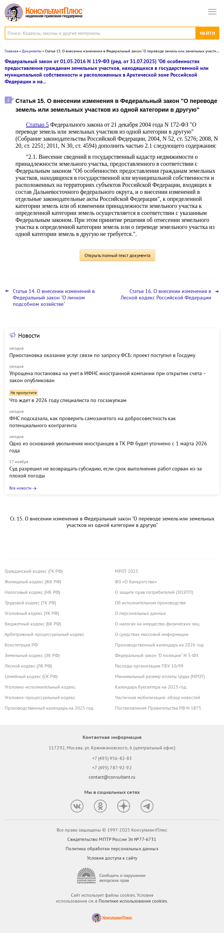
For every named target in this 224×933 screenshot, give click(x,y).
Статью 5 (37, 124)
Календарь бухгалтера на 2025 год (150, 687)
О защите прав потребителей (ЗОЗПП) (154, 592)
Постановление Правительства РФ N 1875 (158, 708)
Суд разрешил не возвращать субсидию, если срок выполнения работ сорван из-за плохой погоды (105, 472)
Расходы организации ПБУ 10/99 (149, 666)
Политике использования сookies (133, 901)
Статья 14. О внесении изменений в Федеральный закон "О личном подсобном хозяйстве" (54, 297)
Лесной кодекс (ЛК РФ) (28, 666)
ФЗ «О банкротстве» (136, 581)
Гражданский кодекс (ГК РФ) (34, 571)
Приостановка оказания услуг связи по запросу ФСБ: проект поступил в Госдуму (102, 355)
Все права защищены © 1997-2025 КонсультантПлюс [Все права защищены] (112, 830)
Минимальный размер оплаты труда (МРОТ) (160, 676)
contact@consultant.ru (112, 777)
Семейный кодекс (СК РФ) (31, 676)
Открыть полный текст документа (117, 255)
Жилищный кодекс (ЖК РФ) (33, 581)
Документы (31, 51)
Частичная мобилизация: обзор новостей (157, 697)
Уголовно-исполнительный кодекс (40, 687)
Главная (11, 51)
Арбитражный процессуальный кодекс (44, 634)
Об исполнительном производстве (150, 603)
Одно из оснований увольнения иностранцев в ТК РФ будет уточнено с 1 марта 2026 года (108, 447)
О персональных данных (140, 613)
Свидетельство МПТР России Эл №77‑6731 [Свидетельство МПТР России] (111, 839)
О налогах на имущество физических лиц (157, 624)
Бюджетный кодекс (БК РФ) (33, 624)
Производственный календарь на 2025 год (49, 708)
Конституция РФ (21, 645)
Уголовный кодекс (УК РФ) (32, 613)
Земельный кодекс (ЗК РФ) (32, 655)
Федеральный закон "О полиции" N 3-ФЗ (156, 655)
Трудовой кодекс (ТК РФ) (30, 603)
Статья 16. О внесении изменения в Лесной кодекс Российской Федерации (165, 294)
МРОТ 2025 (126, 571)
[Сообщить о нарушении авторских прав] (112, 876)
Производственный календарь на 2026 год (159, 645)
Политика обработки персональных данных (112, 848)
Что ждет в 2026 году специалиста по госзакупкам (68, 400)
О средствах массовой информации (151, 634)
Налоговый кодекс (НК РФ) (32, 592)
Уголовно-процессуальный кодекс (40, 697)
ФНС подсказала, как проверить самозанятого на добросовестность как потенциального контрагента (92, 422)
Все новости (20, 488)
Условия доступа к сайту (112, 858)
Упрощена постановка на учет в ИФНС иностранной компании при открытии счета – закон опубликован (107, 377)
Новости (29, 335)
